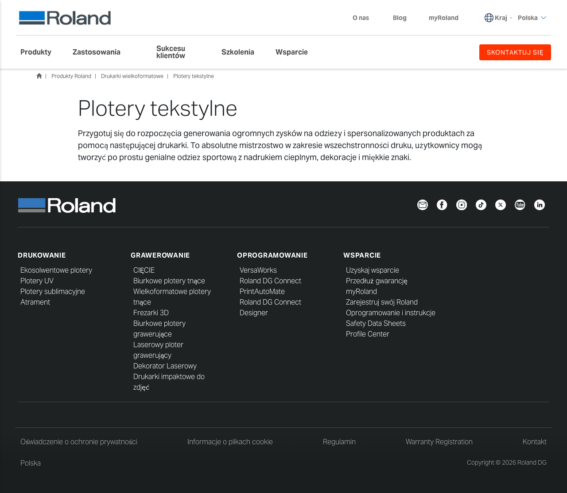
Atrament (35, 302)
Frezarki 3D (151, 312)
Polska (30, 463)
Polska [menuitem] (532, 18)
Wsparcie (362, 255)
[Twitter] (500, 204)
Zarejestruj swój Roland (382, 302)
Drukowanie (42, 255)
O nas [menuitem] (365, 18)
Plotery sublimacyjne (52, 291)
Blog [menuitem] (400, 18)
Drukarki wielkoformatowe (132, 76)
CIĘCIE (144, 270)
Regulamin (339, 441)
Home (39, 75)
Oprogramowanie (272, 255)
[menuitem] (40, 52)
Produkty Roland (71, 76)
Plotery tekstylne (193, 76)
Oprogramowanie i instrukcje (390, 312)
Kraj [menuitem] (501, 18)
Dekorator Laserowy (165, 366)
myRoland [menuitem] (443, 18)
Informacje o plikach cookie (230, 441)
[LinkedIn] (539, 204)
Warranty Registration (439, 441)
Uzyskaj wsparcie (372, 270)
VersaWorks (258, 270)
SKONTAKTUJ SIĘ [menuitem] (515, 52)
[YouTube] (520, 204)
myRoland (361, 291)
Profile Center (367, 334)
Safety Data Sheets (376, 323)
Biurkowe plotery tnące (169, 281)
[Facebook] (442, 204)
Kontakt (535, 441)
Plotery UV (37, 281)
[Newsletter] (422, 204)
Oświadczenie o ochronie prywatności (78, 441)
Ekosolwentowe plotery (56, 270)
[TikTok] (481, 204)
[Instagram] (461, 204)
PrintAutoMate (262, 291)
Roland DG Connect (270, 281)
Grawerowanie (160, 255)
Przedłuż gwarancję (377, 281)
